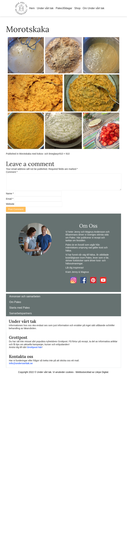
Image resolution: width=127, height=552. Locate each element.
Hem (32, 8)
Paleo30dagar (64, 8)
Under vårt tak (45, 8)
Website (10, 204)
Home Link (21, 8)
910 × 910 (64, 153)
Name (10, 193)
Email (9, 198)
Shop (77, 8)
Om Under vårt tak (93, 8)
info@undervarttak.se (21, 363)
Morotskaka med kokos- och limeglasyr (39, 153)
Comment (12, 172)
